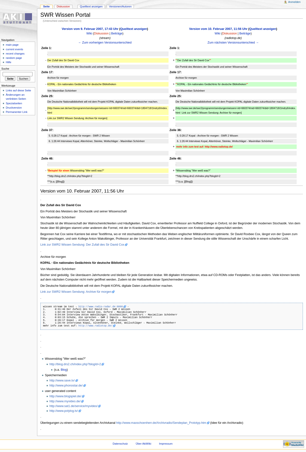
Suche (5, 68)
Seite (46, 6)
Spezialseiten (14, 103)
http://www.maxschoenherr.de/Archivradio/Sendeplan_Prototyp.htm (161, 422)
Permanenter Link (16, 111)
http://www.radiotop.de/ (95, 325)
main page (12, 44)
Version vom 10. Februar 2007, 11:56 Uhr (218, 29)
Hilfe (8, 62)
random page (14, 57)
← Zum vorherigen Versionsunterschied (104, 42)
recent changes (15, 53)
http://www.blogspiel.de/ (65, 396)
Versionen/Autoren (120, 6)
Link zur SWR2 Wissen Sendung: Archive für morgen (76, 291)
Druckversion (14, 107)
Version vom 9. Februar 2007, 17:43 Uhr (90, 29)
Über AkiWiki (143, 443)
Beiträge (116, 33)
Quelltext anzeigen (133, 29)
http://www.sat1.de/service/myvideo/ (73, 406)
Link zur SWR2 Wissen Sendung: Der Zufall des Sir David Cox (82, 244)
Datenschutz (120, 443)
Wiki (89, 33)
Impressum (166, 443)
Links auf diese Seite (18, 90)
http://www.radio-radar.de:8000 (100, 306)
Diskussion (101, 33)
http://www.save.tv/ (62, 380)
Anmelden (294, 1)
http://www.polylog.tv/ (63, 411)
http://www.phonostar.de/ (66, 385)
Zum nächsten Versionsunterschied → (233, 42)
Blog (64, 369)
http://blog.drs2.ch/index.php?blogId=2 (75, 364)
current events (14, 49)
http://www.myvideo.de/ (65, 401)
